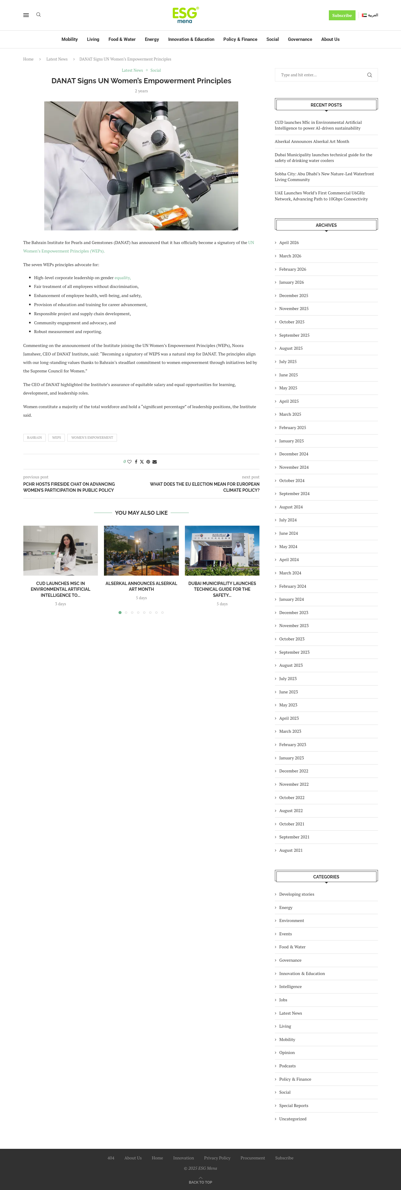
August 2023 (291, 665)
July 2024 (288, 520)
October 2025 (292, 322)
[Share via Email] (154, 461)
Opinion (287, 1052)
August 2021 (291, 850)
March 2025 (290, 414)
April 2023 (289, 718)
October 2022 (292, 797)
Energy (152, 39)
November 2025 (294, 308)
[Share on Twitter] (142, 461)
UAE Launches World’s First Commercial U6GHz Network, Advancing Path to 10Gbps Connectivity (321, 196)
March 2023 (290, 731)
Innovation (183, 1158)
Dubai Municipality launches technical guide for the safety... (222, 589)
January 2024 (291, 599)
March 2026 (290, 256)
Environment (291, 920)
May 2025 (288, 388)
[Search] (38, 15)
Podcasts (287, 1066)
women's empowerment (92, 437)
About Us (330, 39)
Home (28, 59)
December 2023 (294, 612)
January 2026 (291, 282)
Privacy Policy (217, 1158)
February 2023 (292, 744)
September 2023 (294, 652)
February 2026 (292, 269)
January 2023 (291, 758)
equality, (123, 277)
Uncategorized (293, 1119)
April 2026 (289, 242)
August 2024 (291, 507)
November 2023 (294, 625)
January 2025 (291, 441)
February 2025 (292, 427)
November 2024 (294, 467)
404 (111, 1158)
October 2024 (292, 480)
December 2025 (294, 295)
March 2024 (290, 573)
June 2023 (288, 692)
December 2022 (294, 771)
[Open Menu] (26, 15)
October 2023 (292, 639)
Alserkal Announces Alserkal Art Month (312, 141)
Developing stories (296, 894)
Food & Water (122, 39)
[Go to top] (200, 1182)
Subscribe (342, 15)
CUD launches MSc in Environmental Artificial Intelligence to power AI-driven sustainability (318, 125)
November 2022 (294, 784)
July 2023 (288, 678)
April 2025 (289, 401)
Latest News (57, 59)
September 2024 (294, 493)
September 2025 (294, 335)
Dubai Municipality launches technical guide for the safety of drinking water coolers (324, 158)
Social (272, 39)
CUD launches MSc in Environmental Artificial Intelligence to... (61, 589)
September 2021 (294, 837)
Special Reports (294, 1105)
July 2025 (288, 361)
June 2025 (288, 375)
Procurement (253, 1158)
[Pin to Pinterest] (148, 461)
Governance (300, 39)
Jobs (283, 1000)
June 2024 (288, 533)
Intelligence (290, 986)
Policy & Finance (240, 39)
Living (93, 39)
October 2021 (292, 824)
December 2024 (294, 454)
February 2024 (292, 586)
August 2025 (291, 348)
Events (285, 934)
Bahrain (34, 437)
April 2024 (289, 559)
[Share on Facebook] (136, 461)
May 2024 (288, 546)
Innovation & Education (191, 39)
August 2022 (291, 810)
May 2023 (288, 705)
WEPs (56, 437)
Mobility (70, 39)
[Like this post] (129, 461)
